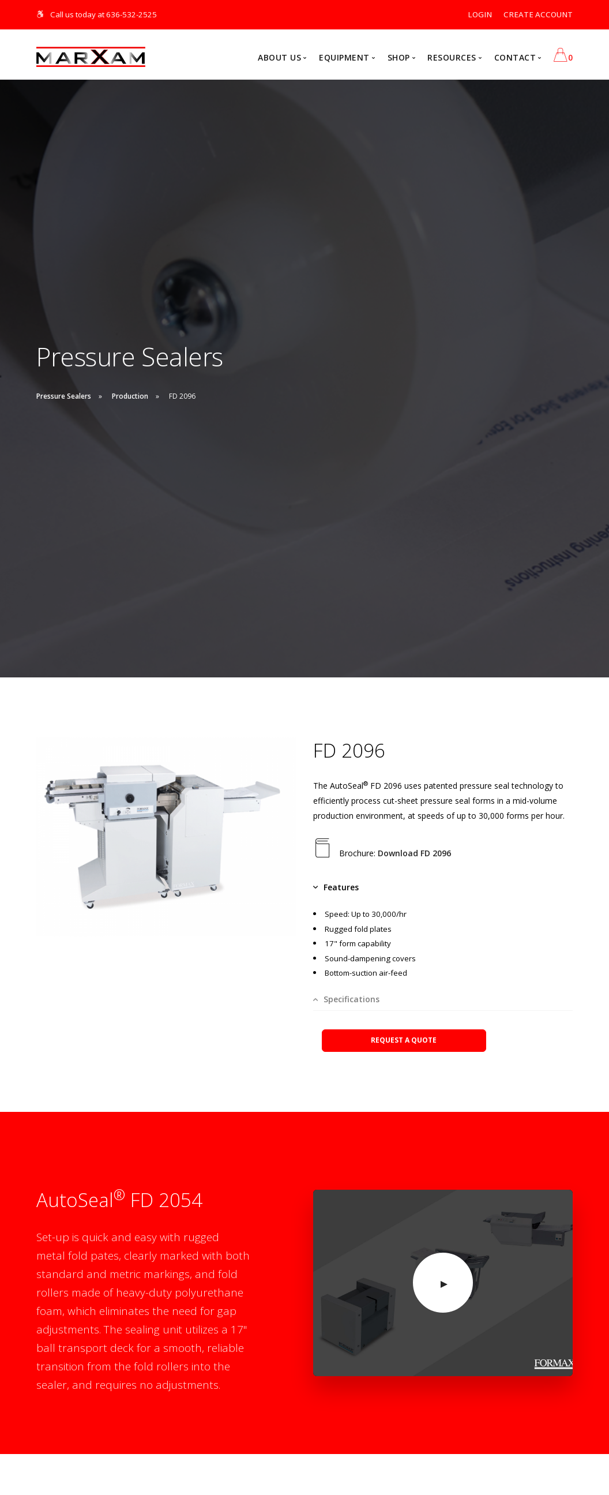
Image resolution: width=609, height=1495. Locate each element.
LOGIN (480, 14)
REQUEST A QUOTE (404, 1040)
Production (130, 396)
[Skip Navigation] (40, 14)
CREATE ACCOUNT (538, 14)
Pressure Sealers (63, 396)
